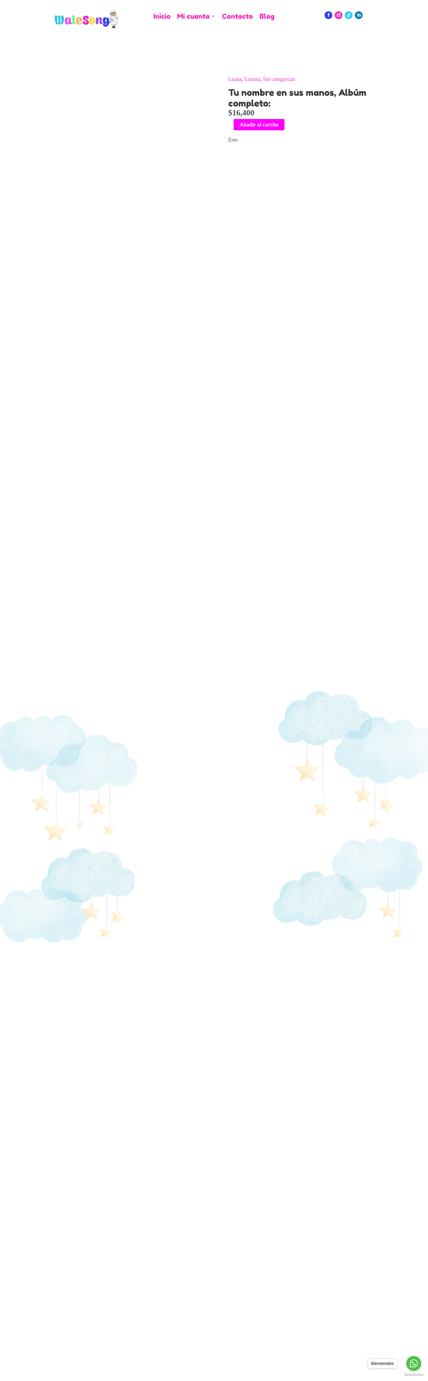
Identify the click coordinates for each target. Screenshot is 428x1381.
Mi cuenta (193, 16)
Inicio (162, 16)
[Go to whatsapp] (413, 1363)
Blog (266, 16)
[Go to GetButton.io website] (413, 1375)
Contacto (237, 16)
